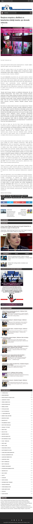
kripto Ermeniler (5, 461)
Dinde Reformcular (6, 404)
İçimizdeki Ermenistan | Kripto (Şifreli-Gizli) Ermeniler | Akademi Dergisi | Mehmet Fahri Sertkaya (15, 347)
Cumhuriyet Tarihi (6, 399)
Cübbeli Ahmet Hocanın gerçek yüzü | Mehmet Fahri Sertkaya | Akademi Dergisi (14, 312)
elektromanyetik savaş (7, 450)
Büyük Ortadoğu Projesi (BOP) (8, 397)
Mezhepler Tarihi (5, 418)
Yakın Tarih (4, 429)
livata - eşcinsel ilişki (6, 197)
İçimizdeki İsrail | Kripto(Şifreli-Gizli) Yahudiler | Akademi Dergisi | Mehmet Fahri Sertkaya (13, 355)
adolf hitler (4, 431)
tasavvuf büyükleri (6, 484)
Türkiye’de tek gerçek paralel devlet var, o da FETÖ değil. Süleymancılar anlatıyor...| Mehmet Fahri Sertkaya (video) (17, 332)
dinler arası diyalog (6, 447)
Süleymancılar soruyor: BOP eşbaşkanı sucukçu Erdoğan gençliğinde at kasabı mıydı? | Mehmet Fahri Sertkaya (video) (17, 341)
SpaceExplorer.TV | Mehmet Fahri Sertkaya (12, 372)
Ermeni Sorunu (5, 406)
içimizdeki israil (5, 459)
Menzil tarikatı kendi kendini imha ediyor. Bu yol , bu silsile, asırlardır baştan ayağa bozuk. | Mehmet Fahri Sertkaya (17, 383)
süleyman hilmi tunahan (7, 482)
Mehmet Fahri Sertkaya (6, 192)
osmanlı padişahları (6, 466)
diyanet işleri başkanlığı (16, 195)
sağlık (3, 475)
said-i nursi (4, 473)
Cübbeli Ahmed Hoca (6, 402)
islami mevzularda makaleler (8, 452)
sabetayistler (5, 470)
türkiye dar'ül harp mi (16, 197)
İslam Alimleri (5, 493)
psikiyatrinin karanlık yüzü (8, 468)
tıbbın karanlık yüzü (6, 486)
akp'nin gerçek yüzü (6, 436)
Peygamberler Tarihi (6, 422)
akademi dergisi (5, 434)
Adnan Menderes (5, 395)
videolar (4, 491)
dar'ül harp (7, 195)
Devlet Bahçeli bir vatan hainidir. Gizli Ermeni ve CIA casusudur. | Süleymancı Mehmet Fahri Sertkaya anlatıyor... (17, 349)
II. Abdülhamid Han (6, 413)
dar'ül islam (4, 445)
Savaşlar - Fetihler (6, 427)
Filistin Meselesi (5, 411)
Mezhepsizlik (4, 420)
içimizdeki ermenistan (7, 457)
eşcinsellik (25, 195)
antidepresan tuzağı (6, 438)
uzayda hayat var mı (6, 489)
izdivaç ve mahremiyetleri (7, 454)
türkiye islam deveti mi (27, 197)
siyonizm (4, 477)
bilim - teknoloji (5, 441)
